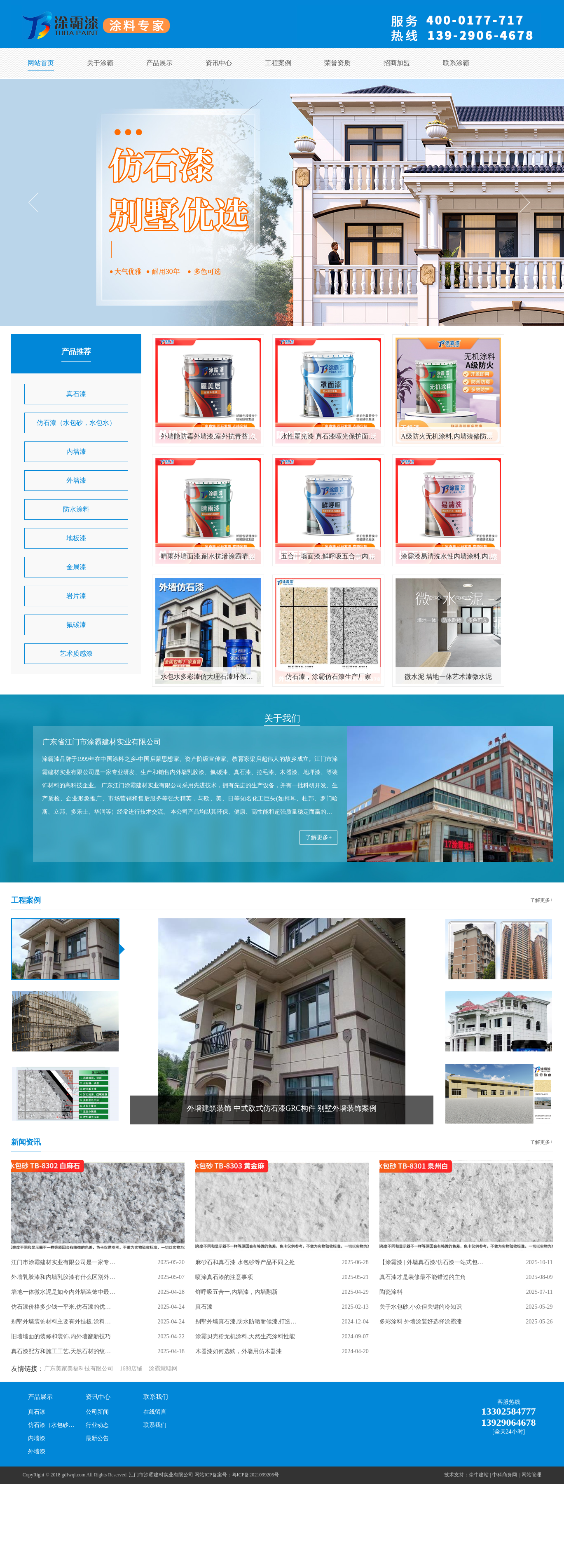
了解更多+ (318, 837)
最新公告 (97, 1438)
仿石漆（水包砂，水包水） (76, 422)
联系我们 (155, 1397)
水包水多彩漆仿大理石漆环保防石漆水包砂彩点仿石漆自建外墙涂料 (208, 676)
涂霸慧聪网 (163, 1369)
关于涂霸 (100, 62)
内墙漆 (76, 451)
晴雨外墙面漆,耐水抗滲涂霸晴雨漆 (208, 556)
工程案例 (278, 62)
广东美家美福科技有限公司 (78, 1369)
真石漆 (76, 393)
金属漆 (76, 566)
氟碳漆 (76, 624)
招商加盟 (397, 62)
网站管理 (531, 1475)
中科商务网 (504, 1475)
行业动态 (97, 1425)
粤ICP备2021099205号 (255, 1475)
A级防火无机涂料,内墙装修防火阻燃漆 (448, 436)
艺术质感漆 (76, 653)
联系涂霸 (456, 62)
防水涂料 (76, 509)
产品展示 (159, 62)
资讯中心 (219, 62)
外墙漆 (76, 480)
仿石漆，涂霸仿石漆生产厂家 (328, 676)
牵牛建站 (479, 1475)
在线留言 (154, 1412)
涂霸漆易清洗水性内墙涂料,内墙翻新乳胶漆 (448, 556)
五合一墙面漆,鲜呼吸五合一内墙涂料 (328, 556)
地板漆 (76, 538)
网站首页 (41, 62)
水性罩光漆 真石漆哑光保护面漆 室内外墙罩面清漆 (328, 436)
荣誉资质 (337, 62)
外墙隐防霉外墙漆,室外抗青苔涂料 (208, 436)
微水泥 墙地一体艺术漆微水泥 (448, 676)
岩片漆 (76, 595)
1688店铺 (131, 1369)
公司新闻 (97, 1412)
